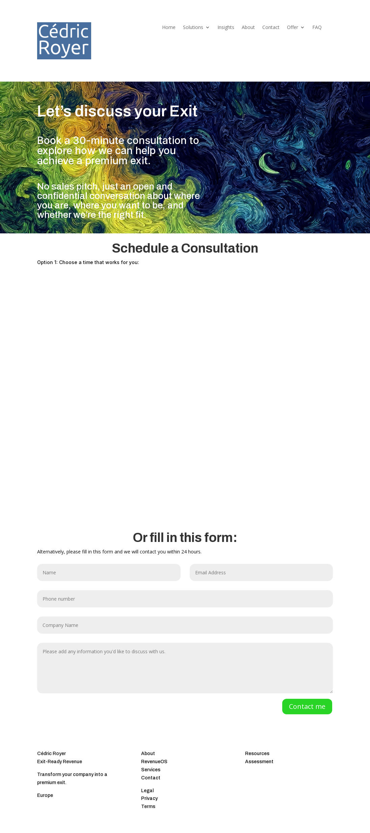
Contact (271, 27)
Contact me (307, 706)
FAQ (317, 27)
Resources (257, 753)
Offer (292, 27)
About (248, 27)
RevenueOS (154, 761)
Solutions (193, 27)
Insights (225, 27)
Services (150, 769)
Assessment (259, 761)
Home (169, 27)
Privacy (149, 798)
